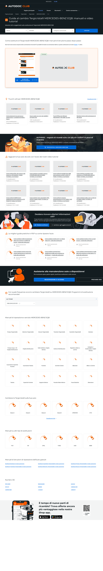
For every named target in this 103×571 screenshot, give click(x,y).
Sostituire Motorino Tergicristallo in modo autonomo (51, 466)
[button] (58, 10)
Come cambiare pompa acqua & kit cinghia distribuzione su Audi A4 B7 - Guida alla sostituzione (23, 253)
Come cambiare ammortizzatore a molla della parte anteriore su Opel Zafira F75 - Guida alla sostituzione (86, 253)
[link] (29, 10)
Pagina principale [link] (9, 14)
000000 (40, 487)
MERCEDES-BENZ (41, 14)
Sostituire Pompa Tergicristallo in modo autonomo (83, 463)
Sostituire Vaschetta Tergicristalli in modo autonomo (51, 463)
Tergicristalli (31, 14)
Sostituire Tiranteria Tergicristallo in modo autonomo (18, 466)
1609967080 (8, 489)
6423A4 (73, 484)
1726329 (40, 489)
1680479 (73, 489)
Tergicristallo (24, 14)
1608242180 (74, 487)
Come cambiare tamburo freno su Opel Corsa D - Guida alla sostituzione (86, 239)
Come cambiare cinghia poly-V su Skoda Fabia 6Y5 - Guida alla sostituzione (55, 239)
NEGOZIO (48, 1)
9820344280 (41, 484)
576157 (7, 487)
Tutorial (17, 14)
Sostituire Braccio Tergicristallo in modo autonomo (83, 466)
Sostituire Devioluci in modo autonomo (14, 463)
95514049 (7, 484)
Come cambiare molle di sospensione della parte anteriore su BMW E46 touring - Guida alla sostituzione (23, 240)
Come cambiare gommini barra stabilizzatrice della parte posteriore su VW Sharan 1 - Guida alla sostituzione (54, 253)
